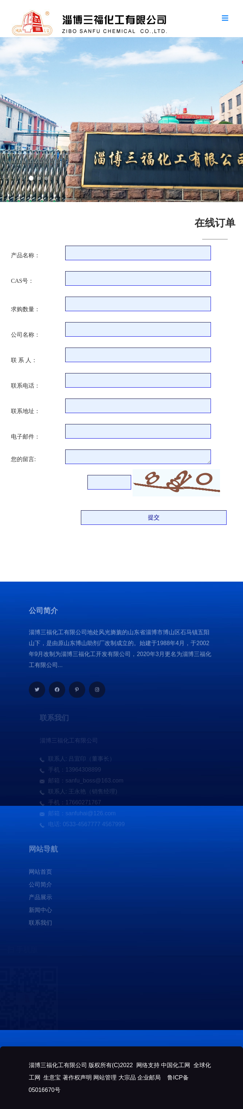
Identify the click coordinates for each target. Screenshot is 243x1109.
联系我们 (40, 925)
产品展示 (40, 899)
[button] (31, 178)
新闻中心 (40, 912)
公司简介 (40, 887)
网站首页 (40, 874)
